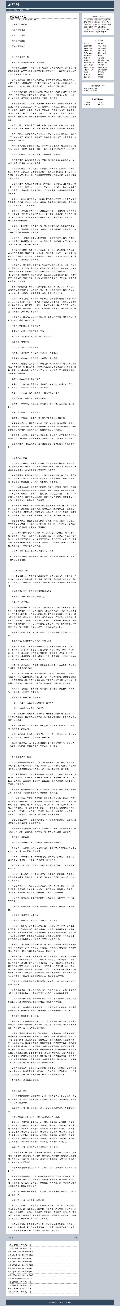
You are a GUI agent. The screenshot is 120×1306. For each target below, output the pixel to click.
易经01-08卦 (16, 1275)
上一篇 (10, 1238)
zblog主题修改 (88, 65)
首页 (10, 10)
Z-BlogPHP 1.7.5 (62, 1302)
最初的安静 (16, 1278)
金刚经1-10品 (88, 70)
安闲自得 (101, 77)
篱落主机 (87, 105)
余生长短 (101, 65)
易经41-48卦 (16, 1258)
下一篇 (74, 1238)
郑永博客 (87, 102)
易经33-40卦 (16, 1262)
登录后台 (87, 90)
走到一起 (87, 77)
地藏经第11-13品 (103, 60)
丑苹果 (86, 72)
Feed (69, 1302)
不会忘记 (15, 1288)
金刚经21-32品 (89, 67)
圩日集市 (15, 1248)
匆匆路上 (15, 1282)
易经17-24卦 (16, 1268)
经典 (27, 10)
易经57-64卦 (16, 1251)
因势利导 (15, 1285)
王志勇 (100, 102)
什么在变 (15, 1245)
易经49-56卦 (16, 1255)
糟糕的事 (101, 74)
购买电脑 (101, 72)
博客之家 (101, 105)
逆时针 (14, 4)
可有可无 (15, 1292)
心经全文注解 (102, 70)
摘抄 (22, 10)
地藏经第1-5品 (102, 62)
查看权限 (94, 90)
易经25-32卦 (16, 1265)
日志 (16, 10)
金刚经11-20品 (103, 67)
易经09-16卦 (16, 1272)
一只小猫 (87, 74)
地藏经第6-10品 (89, 62)
